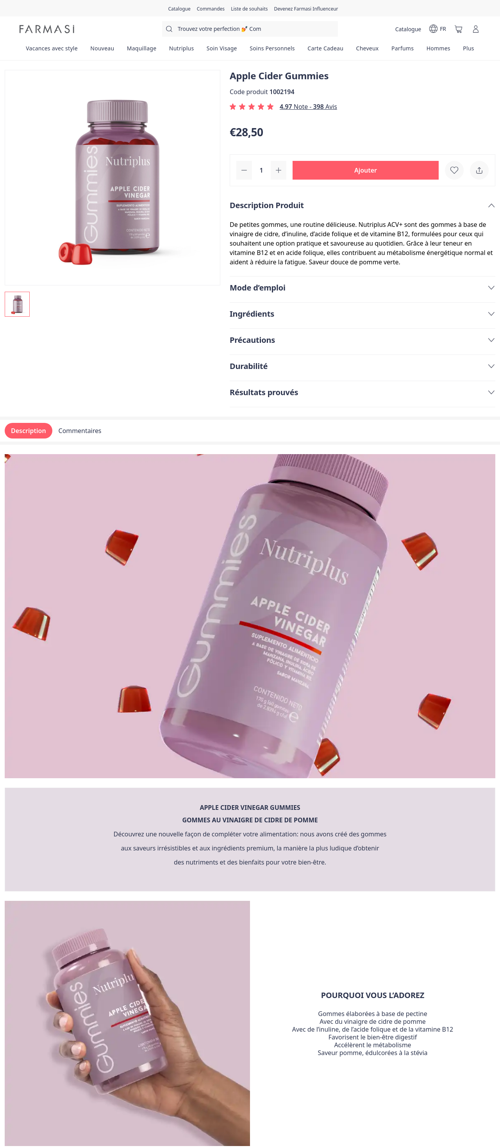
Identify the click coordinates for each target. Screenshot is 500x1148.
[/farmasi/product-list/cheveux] (367, 50)
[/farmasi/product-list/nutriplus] (181, 50)
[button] (366, 170)
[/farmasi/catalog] (179, 8)
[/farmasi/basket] (458, 29)
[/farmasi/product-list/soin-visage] (221, 50)
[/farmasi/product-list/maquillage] (142, 50)
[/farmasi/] (47, 29)
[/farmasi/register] (211, 8)
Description (28, 430)
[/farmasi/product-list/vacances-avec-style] (52, 50)
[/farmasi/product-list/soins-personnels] (272, 50)
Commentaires (80, 430)
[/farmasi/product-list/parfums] (402, 50)
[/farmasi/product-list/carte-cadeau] (325, 50)
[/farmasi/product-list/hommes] (438, 50)
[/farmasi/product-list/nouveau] (102, 50)
